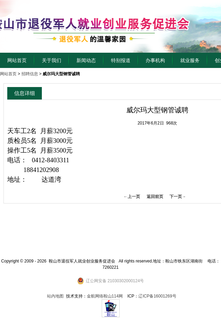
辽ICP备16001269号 (157, 296)
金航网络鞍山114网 (105, 296)
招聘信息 (29, 73)
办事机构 (155, 60)
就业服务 (190, 60)
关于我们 (51, 60)
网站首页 (17, 60)
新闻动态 (86, 60)
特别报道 (120, 60)
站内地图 (55, 296)
